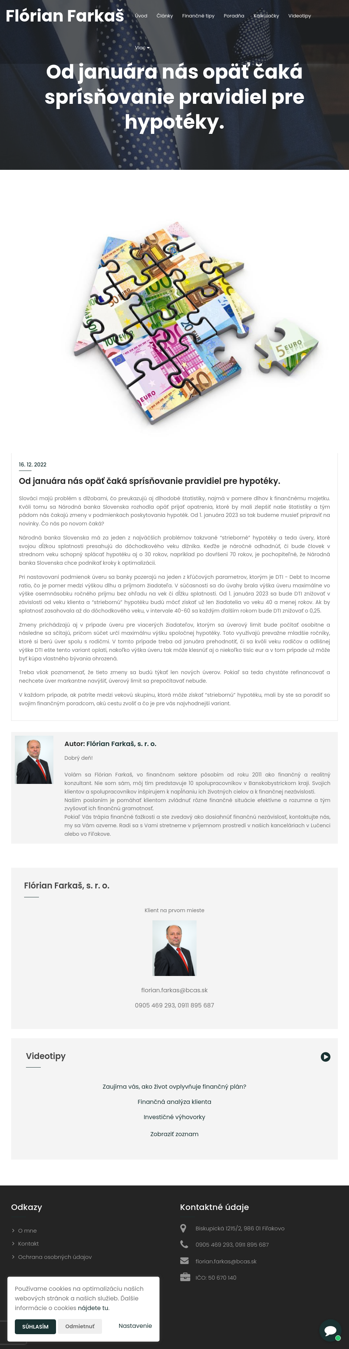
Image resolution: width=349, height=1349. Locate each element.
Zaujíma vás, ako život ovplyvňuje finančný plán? (174, 1086)
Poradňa (234, 15)
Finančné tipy (198, 15)
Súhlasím (35, 1326)
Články (165, 15)
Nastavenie (135, 1326)
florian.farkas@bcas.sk (226, 1261)
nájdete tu (93, 1308)
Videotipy (300, 15)
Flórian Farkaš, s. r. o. (121, 743)
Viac (142, 47)
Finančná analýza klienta (174, 1102)
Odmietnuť (79, 1326)
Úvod (141, 15)
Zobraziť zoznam (174, 1134)
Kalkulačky (266, 15)
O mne (27, 1230)
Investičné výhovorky (174, 1117)
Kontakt (28, 1243)
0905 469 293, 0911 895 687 (232, 1245)
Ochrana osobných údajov (55, 1257)
